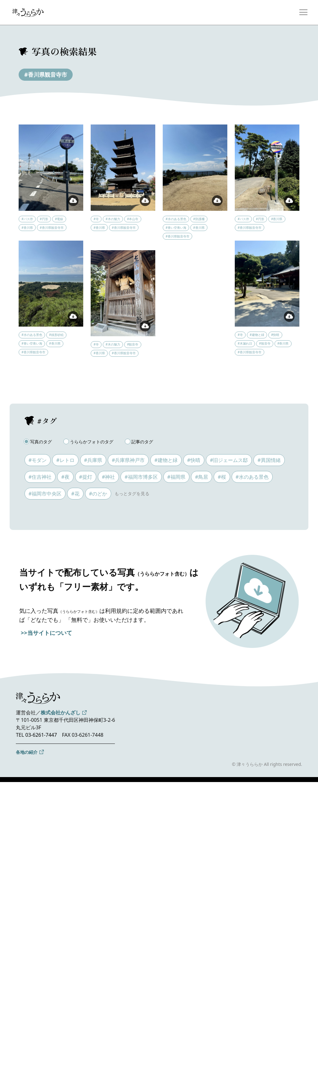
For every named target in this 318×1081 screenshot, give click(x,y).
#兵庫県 (93, 460)
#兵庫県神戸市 (128, 460)
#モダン (38, 460)
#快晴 (193, 460)
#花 (75, 493)
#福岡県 (176, 476)
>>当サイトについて (46, 632)
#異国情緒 (268, 460)
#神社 (108, 476)
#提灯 (85, 476)
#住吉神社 (40, 476)
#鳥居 (201, 476)
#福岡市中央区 (45, 493)
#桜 (222, 476)
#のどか (98, 493)
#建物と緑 (165, 460)
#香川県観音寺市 (45, 74)
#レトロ (65, 460)
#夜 (65, 476)
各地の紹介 (27, 752)
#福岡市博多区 (141, 476)
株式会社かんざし (60, 712)
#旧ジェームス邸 (229, 460)
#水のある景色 (252, 476)
